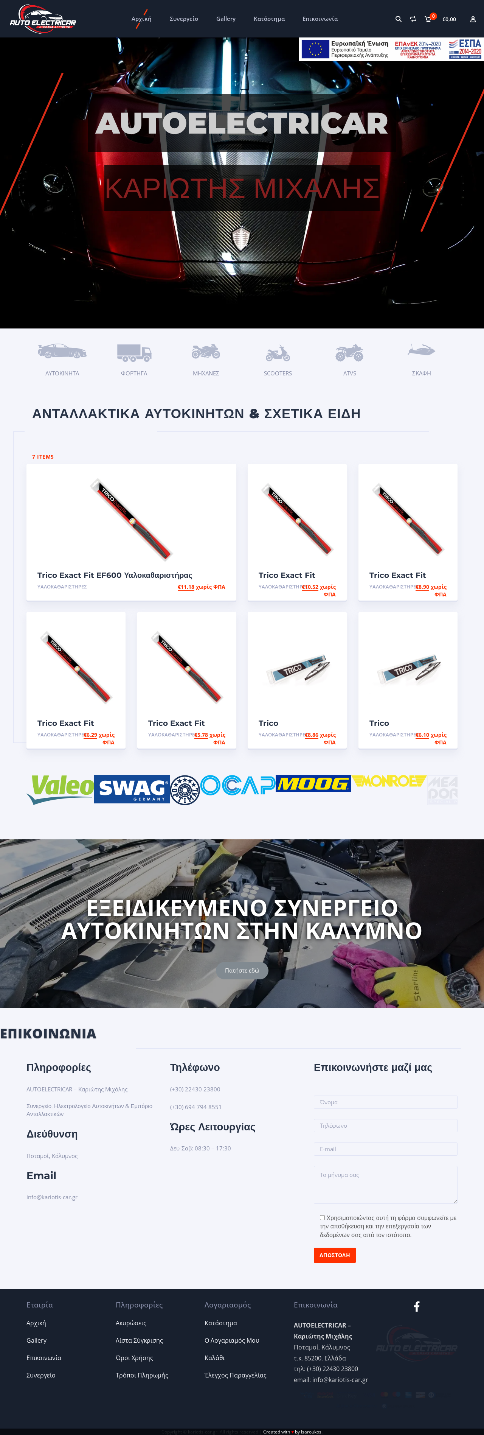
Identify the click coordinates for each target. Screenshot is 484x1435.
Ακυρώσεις (131, 1323)
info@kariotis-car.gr (340, 1380)
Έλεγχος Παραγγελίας (236, 1375)
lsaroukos (311, 1432)
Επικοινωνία (320, 18)
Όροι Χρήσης (134, 1358)
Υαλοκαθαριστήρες (62, 586)
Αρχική (142, 18)
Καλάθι (215, 1358)
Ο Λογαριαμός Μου (232, 1340)
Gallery (226, 18)
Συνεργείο (184, 18)
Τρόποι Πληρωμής (142, 1375)
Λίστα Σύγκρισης (139, 1340)
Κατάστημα (269, 18)
